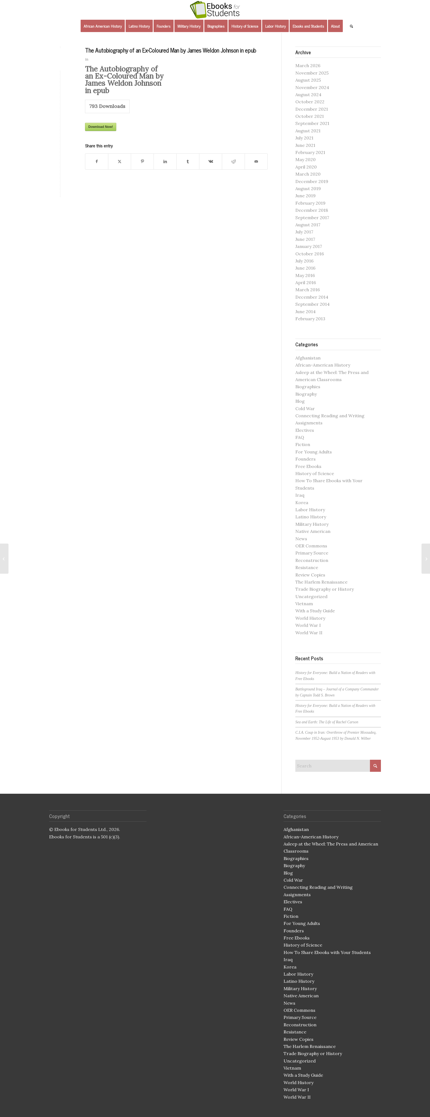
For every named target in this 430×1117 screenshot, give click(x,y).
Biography (306, 394)
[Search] (349, 26)
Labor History (310, 509)
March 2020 (308, 174)
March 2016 (307, 289)
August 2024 (308, 94)
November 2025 (312, 73)
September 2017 (312, 217)
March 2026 (307, 65)
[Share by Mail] (256, 161)
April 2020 (306, 167)
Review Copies (310, 575)
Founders (305, 459)
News (301, 538)
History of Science (314, 473)
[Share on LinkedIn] (165, 161)
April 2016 (305, 282)
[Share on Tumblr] (188, 161)
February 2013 (310, 318)
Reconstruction (311, 560)
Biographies (307, 386)
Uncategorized (311, 596)
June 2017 (305, 239)
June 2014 (305, 311)
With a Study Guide (315, 610)
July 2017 (304, 232)
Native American (312, 531)
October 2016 (309, 253)
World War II (308, 632)
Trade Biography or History (324, 589)
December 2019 (311, 181)
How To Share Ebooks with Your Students (327, 952)
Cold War (305, 408)
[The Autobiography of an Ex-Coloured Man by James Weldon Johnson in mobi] (425, 559)
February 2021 (310, 152)
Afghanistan (308, 358)
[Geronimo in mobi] (4, 559)
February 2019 (310, 203)
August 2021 (308, 130)
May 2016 (305, 275)
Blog (300, 401)
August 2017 (307, 224)
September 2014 (312, 304)
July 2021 (304, 138)
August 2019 (308, 188)
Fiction (302, 444)
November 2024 (312, 87)
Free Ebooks (308, 466)
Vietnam (304, 603)
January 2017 (308, 246)
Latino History (310, 516)
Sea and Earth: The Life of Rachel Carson (326, 722)
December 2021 (311, 109)
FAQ (299, 437)
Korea (301, 502)
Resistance (306, 567)
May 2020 (305, 159)
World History (310, 618)
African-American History (322, 365)
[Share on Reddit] (233, 161)
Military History (312, 524)
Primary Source (311, 553)
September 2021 (312, 123)
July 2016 (304, 261)
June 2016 (305, 268)
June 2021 (305, 145)
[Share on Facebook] (96, 161)
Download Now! (100, 127)
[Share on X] (119, 161)
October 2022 (309, 101)
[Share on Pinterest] (142, 161)
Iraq (299, 495)
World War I (308, 625)
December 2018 (311, 210)
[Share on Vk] (210, 161)
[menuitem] (102, 26)
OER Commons (311, 545)
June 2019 (305, 195)
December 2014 (311, 297)
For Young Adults (313, 452)
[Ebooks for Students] (215, 9)
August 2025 (308, 80)
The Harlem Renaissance (321, 582)
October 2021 (309, 116)
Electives (304, 430)
